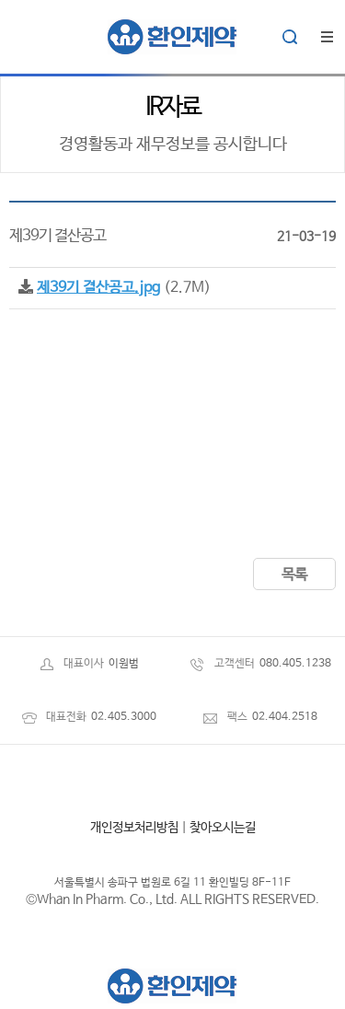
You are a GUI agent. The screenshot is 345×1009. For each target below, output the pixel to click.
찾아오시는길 (223, 827)
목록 (294, 575)
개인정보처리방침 (134, 827)
